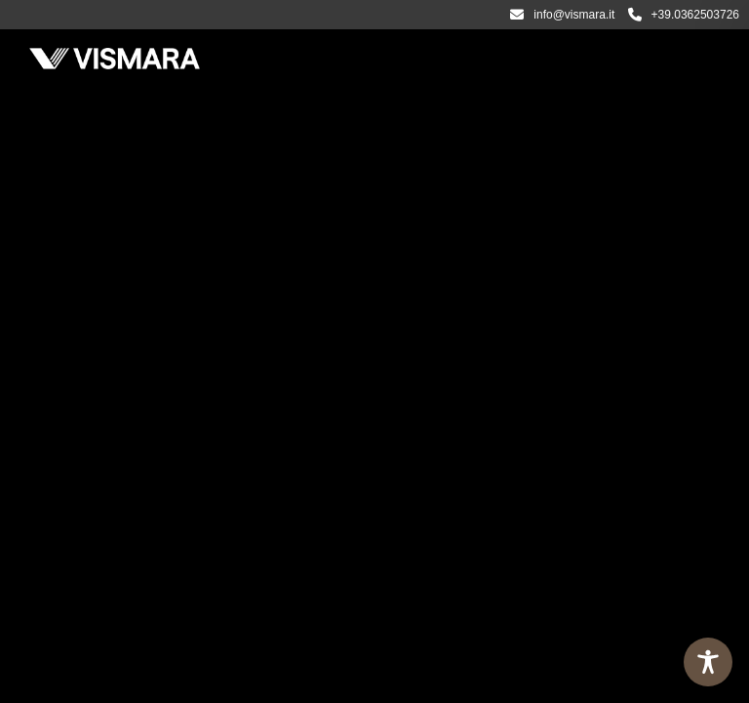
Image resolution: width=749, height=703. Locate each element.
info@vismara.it (562, 14)
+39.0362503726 (683, 14)
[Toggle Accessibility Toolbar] (708, 662)
